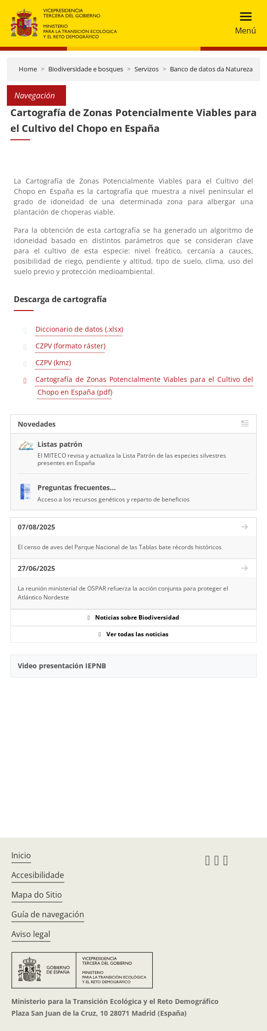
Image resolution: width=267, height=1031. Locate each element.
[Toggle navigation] (243, 23)
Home (28, 68)
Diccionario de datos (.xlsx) (79, 329)
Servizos (146, 68)
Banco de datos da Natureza (211, 68)
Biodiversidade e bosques (85, 68)
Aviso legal (30, 934)
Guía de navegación (47, 914)
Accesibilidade (37, 875)
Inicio (21, 855)
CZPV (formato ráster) (70, 345)
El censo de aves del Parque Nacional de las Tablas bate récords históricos (120, 547)
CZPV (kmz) (53, 362)
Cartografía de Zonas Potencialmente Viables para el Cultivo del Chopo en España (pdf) (144, 386)
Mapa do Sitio (36, 894)
